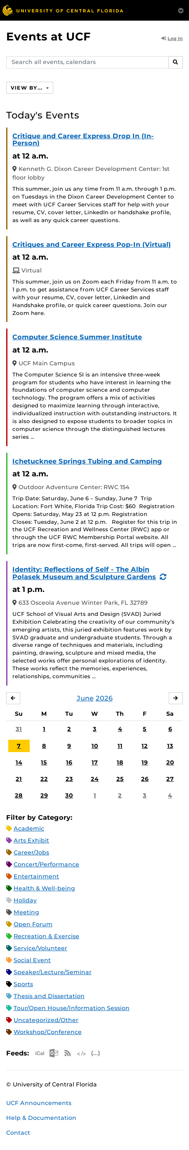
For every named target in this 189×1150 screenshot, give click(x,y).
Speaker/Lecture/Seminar (53, 972)
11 (120, 746)
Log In (172, 38)
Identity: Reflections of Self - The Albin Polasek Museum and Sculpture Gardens (84, 573)
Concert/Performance (46, 864)
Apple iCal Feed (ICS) (40, 1053)
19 (145, 762)
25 (120, 779)
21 (19, 779)
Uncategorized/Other (46, 1020)
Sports (23, 984)
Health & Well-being (44, 888)
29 (44, 795)
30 (69, 795)
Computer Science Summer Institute (77, 337)
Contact (18, 1132)
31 (19, 729)
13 (170, 746)
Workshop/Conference (48, 1032)
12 (145, 746)
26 (145, 779)
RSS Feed (68, 1053)
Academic (29, 828)
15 (44, 762)
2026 (104, 698)
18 (120, 762)
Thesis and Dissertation (49, 996)
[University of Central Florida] (63, 10)
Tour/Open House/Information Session (72, 1008)
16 (69, 762)
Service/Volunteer (40, 948)
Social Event (32, 960)
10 (95, 746)
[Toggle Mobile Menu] (181, 9)
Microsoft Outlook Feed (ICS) (54, 1053)
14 (19, 762)
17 (95, 762)
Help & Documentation (41, 1118)
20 (170, 762)
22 (44, 779)
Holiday (25, 900)
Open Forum (33, 924)
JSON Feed (96, 1053)
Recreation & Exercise (46, 936)
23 (69, 779)
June (85, 698)
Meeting (26, 912)
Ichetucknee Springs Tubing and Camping (87, 461)
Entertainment (36, 876)
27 (170, 779)
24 (95, 779)
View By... (28, 88)
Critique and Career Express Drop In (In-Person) (83, 139)
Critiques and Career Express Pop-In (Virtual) (91, 244)
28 (19, 795)
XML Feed (82, 1053)
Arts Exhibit (31, 840)
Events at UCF (48, 36)
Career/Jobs (31, 852)
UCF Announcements (38, 1103)
